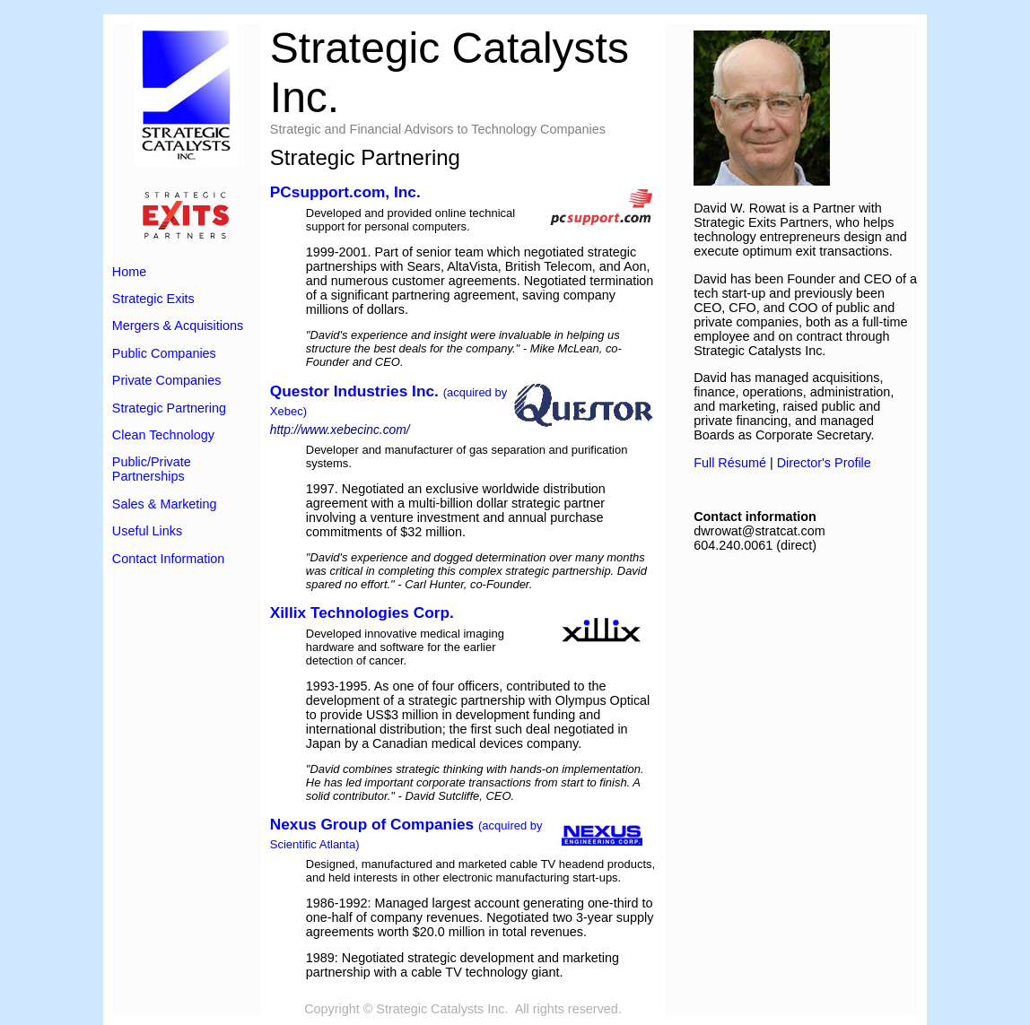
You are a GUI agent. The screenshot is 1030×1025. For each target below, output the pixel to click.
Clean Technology (163, 435)
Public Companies (164, 353)
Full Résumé (730, 463)
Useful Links (147, 531)
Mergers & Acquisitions (177, 325)
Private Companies (167, 380)
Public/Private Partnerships (151, 469)
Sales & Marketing (164, 504)
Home (129, 272)
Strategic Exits (153, 298)
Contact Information (168, 559)
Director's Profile (824, 463)
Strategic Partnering (169, 408)
